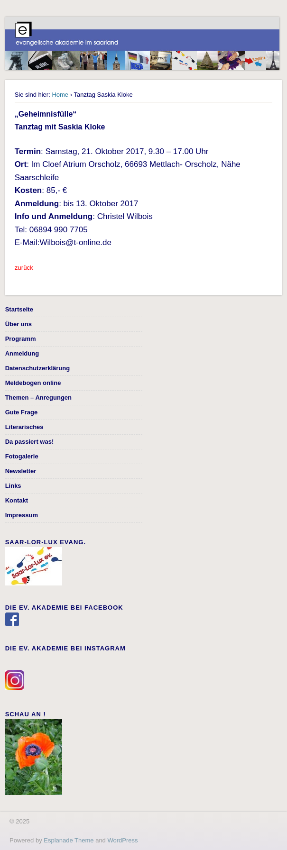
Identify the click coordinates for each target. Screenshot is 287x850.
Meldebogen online (33, 382)
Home (60, 94)
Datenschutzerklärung (37, 368)
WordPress (122, 840)
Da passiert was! (29, 441)
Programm (20, 338)
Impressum (21, 515)
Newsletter (21, 471)
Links (13, 485)
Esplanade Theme (68, 840)
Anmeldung (22, 353)
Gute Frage (21, 412)
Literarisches (24, 426)
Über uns (18, 324)
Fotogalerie (21, 456)
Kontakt (16, 500)
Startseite (19, 309)
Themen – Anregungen (38, 397)
